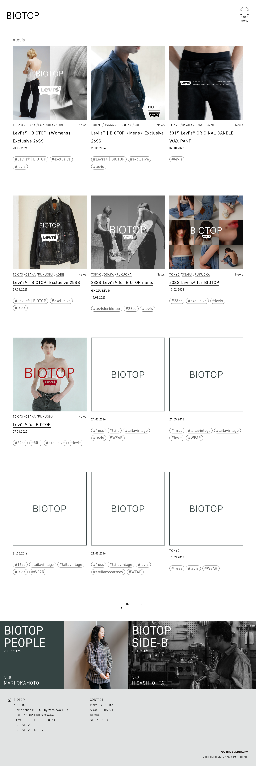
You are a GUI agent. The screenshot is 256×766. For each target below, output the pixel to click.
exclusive (62, 159)
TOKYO (18, 125)
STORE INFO (99, 720)
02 (128, 604)
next (140, 604)
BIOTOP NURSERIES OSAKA (34, 715)
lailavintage (138, 430)
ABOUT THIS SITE (102, 710)
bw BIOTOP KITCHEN (28, 730)
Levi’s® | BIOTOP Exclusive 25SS (46, 282)
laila (115, 430)
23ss (132, 308)
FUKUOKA (45, 125)
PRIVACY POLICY (102, 705)
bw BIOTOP (22, 725)
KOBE (60, 125)
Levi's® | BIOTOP (31, 159)
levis (21, 166)
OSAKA (30, 125)
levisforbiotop (108, 308)
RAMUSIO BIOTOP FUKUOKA (34, 720)
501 (37, 442)
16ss (100, 430)
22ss (21, 442)
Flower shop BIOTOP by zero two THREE (43, 710)
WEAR (117, 437)
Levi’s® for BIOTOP (32, 424)
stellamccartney (109, 571)
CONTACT (96, 700)
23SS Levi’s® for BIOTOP (194, 282)
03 (134, 604)
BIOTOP (19, 700)
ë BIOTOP (20, 705)
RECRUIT (96, 715)
